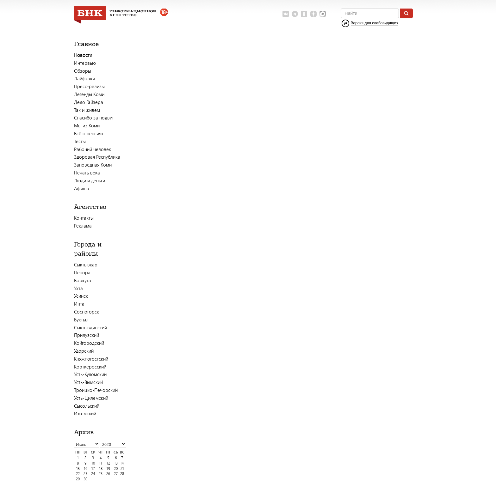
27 (116, 473)
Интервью (85, 63)
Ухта (78, 288)
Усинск (81, 296)
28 (122, 473)
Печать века (87, 172)
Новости (83, 55)
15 (78, 468)
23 (85, 473)
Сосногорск (86, 311)
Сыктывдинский (90, 327)
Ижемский (85, 413)
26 (108, 473)
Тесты (80, 141)
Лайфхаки (84, 78)
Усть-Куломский (90, 374)
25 (100, 473)
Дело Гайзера (88, 102)
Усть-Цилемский (91, 398)
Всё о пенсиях (88, 133)
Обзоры (82, 71)
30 (85, 479)
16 (85, 468)
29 (78, 479)
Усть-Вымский (88, 382)
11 (100, 463)
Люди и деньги (89, 180)
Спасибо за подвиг (94, 117)
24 (93, 473)
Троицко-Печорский (96, 390)
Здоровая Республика (97, 157)
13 (116, 463)
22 (78, 473)
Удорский (84, 351)
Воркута (82, 280)
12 (108, 463)
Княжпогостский (91, 359)
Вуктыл (81, 319)
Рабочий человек (92, 149)
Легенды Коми (89, 94)
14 (122, 463)
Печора (82, 272)
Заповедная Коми (93, 164)
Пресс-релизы (89, 86)
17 (93, 468)
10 (93, 463)
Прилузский (86, 335)
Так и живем (87, 110)
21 (122, 468)
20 (116, 468)
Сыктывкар (85, 264)
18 (100, 468)
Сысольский (86, 406)
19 (108, 468)
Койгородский (89, 343)
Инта (79, 304)
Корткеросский (90, 366)
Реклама (83, 225)
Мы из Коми (87, 125)
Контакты (84, 218)
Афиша (81, 188)
